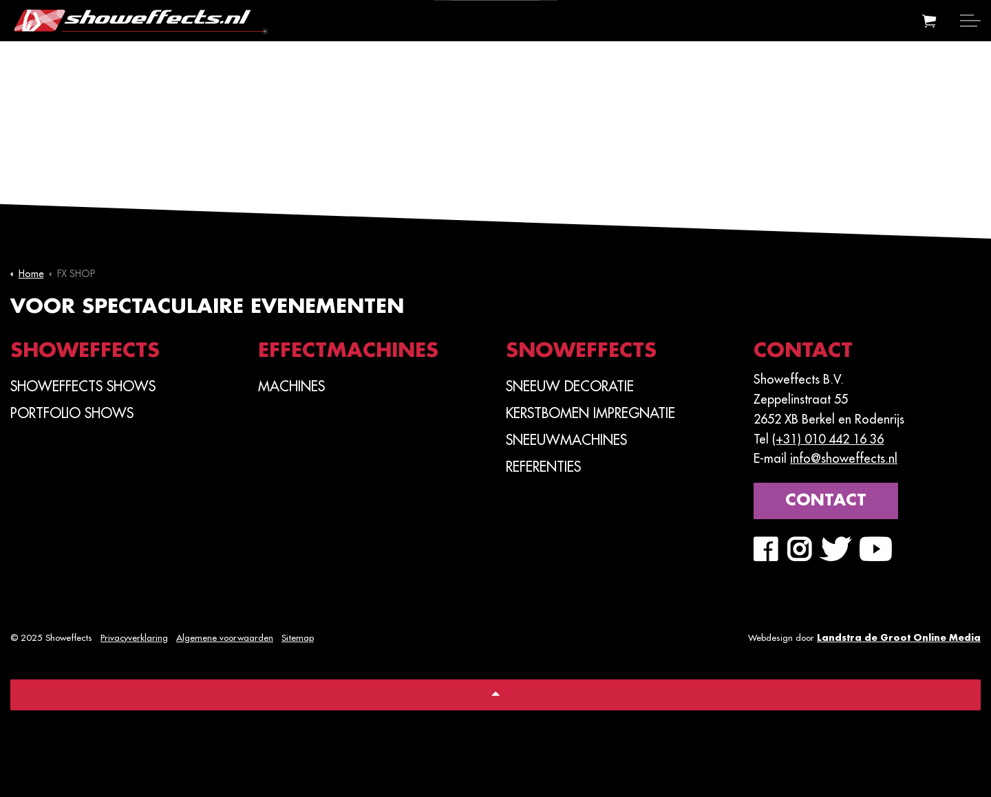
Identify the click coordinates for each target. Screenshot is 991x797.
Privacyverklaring (134, 637)
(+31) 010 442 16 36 (828, 439)
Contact (825, 500)
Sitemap (297, 637)
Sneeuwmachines (566, 440)
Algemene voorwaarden (224, 637)
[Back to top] (495, 694)
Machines (291, 386)
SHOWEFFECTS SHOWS (83, 386)
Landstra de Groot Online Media (899, 637)
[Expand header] (970, 20)
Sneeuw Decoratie (570, 386)
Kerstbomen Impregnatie (590, 413)
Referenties (543, 467)
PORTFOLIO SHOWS (72, 413)
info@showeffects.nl (843, 458)
